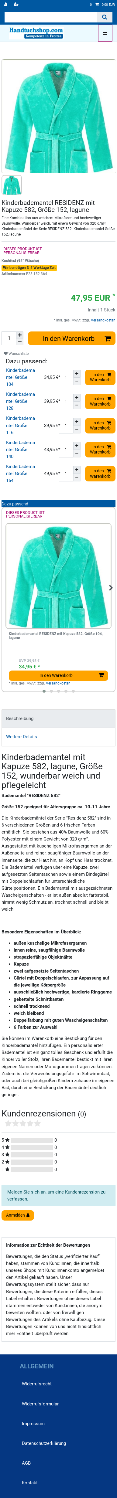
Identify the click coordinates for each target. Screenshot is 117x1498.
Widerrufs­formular (40, 1404)
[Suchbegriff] (51, 17)
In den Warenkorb (77, 338)
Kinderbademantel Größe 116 (20, 425)
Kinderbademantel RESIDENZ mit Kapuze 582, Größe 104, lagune (56, 636)
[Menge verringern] (19, 341)
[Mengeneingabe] (9, 338)
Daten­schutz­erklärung (44, 1443)
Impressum (33, 1423)
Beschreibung (19, 718)
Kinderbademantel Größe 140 (20, 449)
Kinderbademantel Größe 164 (20, 473)
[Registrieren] (17, 5)
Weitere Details (21, 736)
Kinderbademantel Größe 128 (20, 401)
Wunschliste (16, 354)
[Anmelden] (6, 5)
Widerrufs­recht (37, 1384)
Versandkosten (102, 320)
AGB (26, 1463)
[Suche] (104, 17)
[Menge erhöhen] (19, 334)
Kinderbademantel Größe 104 (20, 377)
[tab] (58, 718)
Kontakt (30, 1483)
